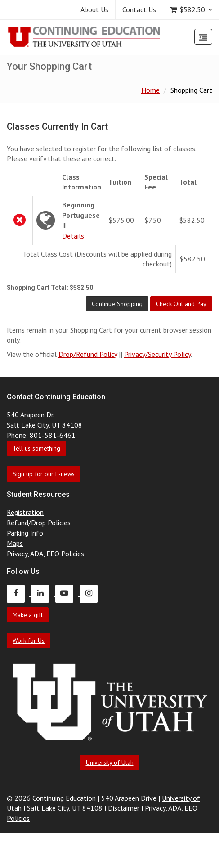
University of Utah (110, 762)
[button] (117, 303)
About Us (94, 9)
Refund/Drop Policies (39, 522)
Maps (15, 543)
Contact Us (139, 9)
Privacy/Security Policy (157, 354)
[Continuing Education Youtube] (67, 593)
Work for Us (29, 640)
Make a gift (28, 615)
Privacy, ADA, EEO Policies (45, 553)
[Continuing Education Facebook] (19, 593)
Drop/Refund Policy (87, 354)
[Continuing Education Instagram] (91, 593)
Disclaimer (123, 807)
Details (73, 235)
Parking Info (25, 532)
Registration (25, 512)
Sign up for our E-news (44, 474)
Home (150, 90)
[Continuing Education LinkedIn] (43, 593)
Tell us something (36, 448)
